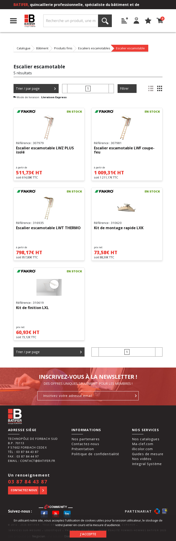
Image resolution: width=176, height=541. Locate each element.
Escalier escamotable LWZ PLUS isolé (45, 150)
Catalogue (23, 48)
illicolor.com (142, 449)
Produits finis (63, 48)
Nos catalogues (146, 439)
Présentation (83, 449)
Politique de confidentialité (95, 454)
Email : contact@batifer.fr (31, 461)
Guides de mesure (147, 454)
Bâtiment (42, 48)
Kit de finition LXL (32, 308)
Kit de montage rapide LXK (118, 228)
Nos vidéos (141, 459)
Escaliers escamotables (94, 48)
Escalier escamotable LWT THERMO (48, 228)
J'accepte (88, 534)
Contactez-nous (85, 444)
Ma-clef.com (142, 444)
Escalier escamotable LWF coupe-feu (124, 150)
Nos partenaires (86, 439)
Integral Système (147, 464)
